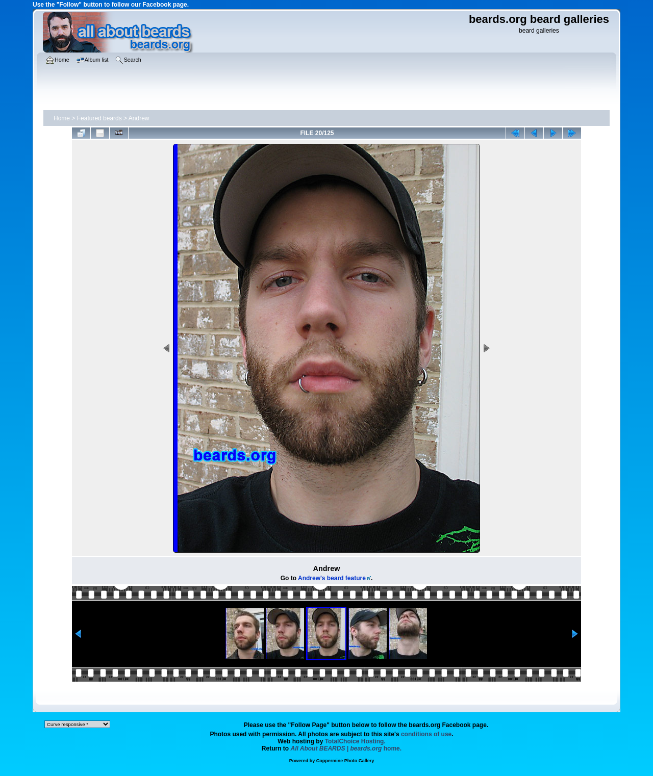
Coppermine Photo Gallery (345, 760)
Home (62, 118)
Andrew (139, 118)
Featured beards (99, 118)
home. (346, 748)
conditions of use (426, 734)
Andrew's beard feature (332, 578)
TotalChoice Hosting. (355, 741)
